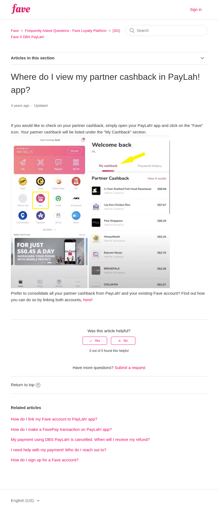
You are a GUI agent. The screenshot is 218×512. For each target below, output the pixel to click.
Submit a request (129, 367)
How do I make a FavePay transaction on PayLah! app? (61, 429)
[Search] (166, 30)
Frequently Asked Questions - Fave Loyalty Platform (66, 31)
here (87, 299)
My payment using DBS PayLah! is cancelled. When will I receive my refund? (80, 439)
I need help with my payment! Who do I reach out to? (58, 449)
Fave (15, 31)
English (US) (23, 500)
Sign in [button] (196, 9)
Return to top (25, 384)
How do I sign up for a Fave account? (44, 460)
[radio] (95, 341)
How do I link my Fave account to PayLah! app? (54, 419)
